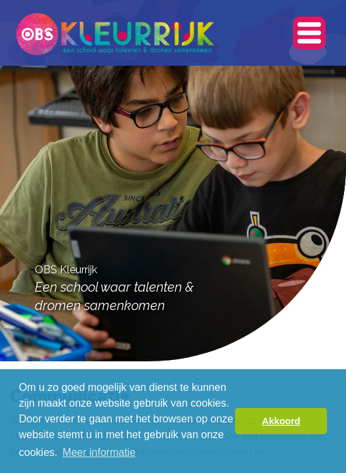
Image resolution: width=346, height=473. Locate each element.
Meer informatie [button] (98, 452)
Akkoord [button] (281, 421)
